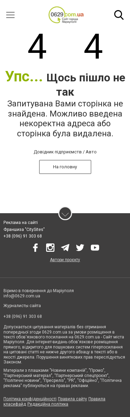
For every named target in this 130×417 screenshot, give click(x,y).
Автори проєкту (65, 259)
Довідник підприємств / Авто (65, 151)
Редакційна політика (47, 404)
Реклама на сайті (20, 222)
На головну (65, 166)
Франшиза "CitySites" (24, 229)
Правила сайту (72, 398)
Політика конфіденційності (30, 398)
